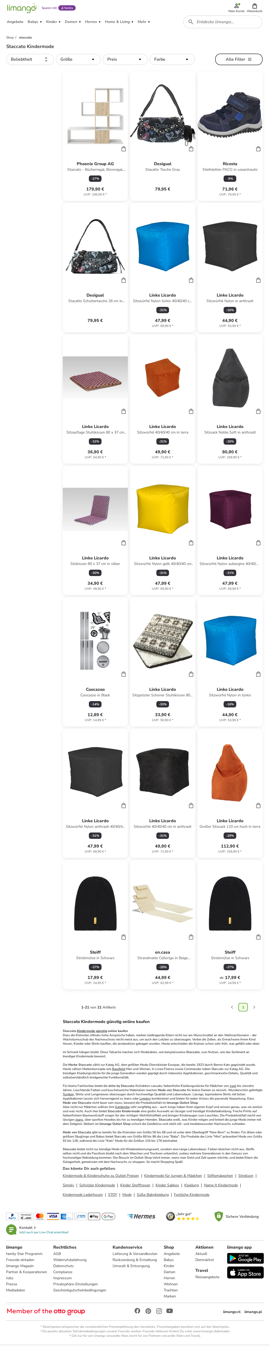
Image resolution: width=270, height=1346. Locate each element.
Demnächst (204, 1261)
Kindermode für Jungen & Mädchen (173, 1177)
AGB (57, 1255)
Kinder (169, 1267)
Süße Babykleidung (153, 1196)
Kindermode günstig (92, 1032)
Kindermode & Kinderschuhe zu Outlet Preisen (101, 1177)
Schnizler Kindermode (97, 1186)
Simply (68, 1186)
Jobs (10, 1279)
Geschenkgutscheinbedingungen (80, 1292)
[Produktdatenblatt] (95, 138)
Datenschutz (64, 1267)
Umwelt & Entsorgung (131, 1267)
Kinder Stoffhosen (135, 1186)
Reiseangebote (207, 1278)
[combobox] (223, 23)
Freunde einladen (20, 1261)
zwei (233, 1087)
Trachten (171, 1292)
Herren (169, 1279)
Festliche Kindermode (191, 1196)
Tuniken (68, 1096)
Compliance (63, 1273)
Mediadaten (15, 1292)
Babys (169, 1261)
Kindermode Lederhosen (83, 1196)
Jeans (79, 1121)
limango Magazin (20, 1267)
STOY (112, 1196)
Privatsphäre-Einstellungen (76, 1285)
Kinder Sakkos (167, 1186)
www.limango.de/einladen (211, 1333)
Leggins (145, 1100)
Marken (170, 1298)
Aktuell (201, 1255)
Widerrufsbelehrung (70, 1261)
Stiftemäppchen (220, 1177)
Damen (170, 1273)
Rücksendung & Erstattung (135, 1261)
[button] (255, 8)
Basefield (118, 1070)
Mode (127, 1196)
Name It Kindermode (221, 1186)
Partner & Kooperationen (26, 1273)
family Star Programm (24, 1255)
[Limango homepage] (22, 8)
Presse (11, 1285)
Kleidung (191, 1186)
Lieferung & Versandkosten (135, 1255)
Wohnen (171, 1285)
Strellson (245, 1177)
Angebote (172, 1255)
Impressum (63, 1279)
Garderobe (122, 1108)
